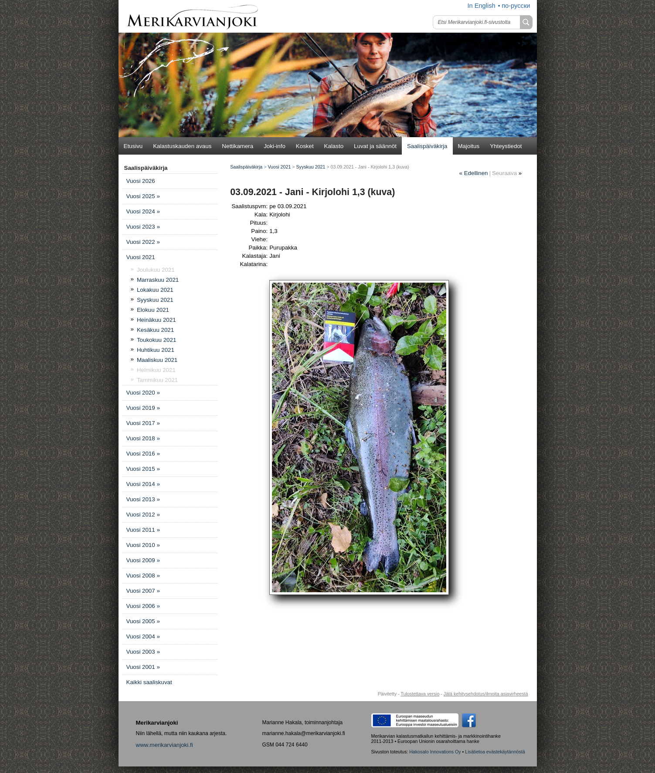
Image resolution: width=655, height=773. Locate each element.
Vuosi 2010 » (143, 545)
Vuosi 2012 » (143, 514)
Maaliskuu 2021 (157, 360)
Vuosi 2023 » (143, 226)
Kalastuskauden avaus (182, 146)
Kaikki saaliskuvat (149, 682)
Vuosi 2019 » (143, 408)
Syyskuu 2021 (155, 300)
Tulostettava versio (419, 693)
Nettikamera (237, 146)
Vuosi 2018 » (143, 438)
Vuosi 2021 (140, 257)
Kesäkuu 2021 (155, 330)
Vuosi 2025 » (143, 196)
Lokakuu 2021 (155, 290)
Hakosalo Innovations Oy (435, 751)
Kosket (305, 146)
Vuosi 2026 (140, 181)
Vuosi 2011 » (143, 530)
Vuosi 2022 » (143, 242)
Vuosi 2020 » (143, 392)
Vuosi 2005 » (143, 621)
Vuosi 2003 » (143, 651)
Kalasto (333, 146)
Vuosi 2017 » (143, 423)
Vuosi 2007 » (143, 590)
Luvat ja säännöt (375, 146)
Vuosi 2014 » (143, 484)
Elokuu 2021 (153, 310)
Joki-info (274, 146)
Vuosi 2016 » (143, 453)
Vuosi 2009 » (143, 560)
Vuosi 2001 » (143, 667)
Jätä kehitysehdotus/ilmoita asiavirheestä (486, 693)
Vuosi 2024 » (143, 211)
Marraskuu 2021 (158, 280)
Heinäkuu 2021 (156, 320)
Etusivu (133, 146)
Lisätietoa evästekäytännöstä (495, 751)
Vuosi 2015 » (143, 469)
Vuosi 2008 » (143, 575)
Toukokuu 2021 (156, 340)
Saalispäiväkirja (427, 146)
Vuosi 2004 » (143, 636)
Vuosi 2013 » (143, 499)
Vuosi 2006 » (143, 606)
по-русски (516, 5)
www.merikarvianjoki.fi (164, 745)
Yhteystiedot (506, 146)
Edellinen (473, 173)
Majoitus (469, 146)
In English (481, 5)
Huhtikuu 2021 (155, 350)
